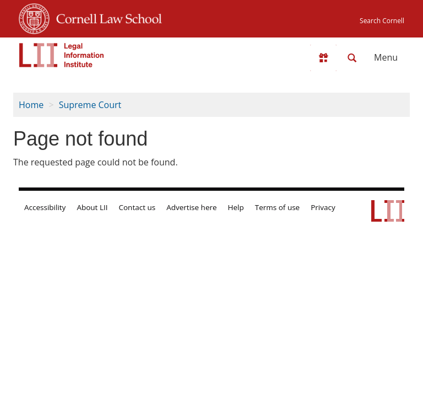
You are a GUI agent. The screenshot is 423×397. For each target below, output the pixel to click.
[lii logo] (61, 55)
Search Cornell (382, 20)
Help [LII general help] (236, 207)
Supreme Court (90, 105)
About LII (92, 207)
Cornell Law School (106, 17)
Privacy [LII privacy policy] (323, 207)
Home (31, 105)
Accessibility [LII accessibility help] (45, 207)
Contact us (137, 207)
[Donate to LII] (323, 58)
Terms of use (277, 207)
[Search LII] (352, 58)
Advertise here (191, 207)
